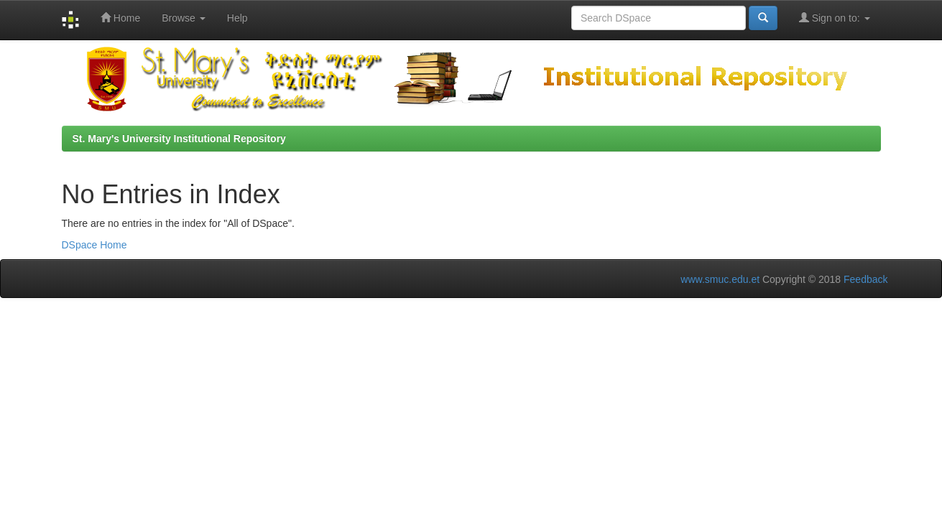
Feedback (865, 279)
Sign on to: (834, 17)
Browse (184, 18)
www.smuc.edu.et (719, 279)
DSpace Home (94, 245)
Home (120, 17)
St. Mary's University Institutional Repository (179, 138)
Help (237, 18)
